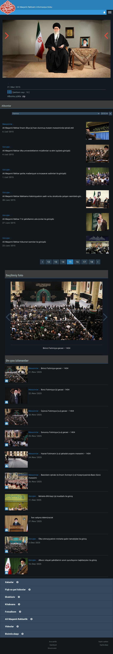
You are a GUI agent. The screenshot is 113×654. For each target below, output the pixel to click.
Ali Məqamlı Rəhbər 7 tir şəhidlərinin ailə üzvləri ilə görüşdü (28, 219)
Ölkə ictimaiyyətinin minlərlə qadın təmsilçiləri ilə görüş (62, 539)
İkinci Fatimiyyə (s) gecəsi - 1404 (55, 389)
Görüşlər (6, 147)
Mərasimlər (7, 124)
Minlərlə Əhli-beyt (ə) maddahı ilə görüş (55, 496)
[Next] (98, 261)
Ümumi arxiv (52, 648)
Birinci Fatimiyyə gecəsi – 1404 (56, 348)
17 (84, 262)
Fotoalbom (10, 611)
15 (70, 262)
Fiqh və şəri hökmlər (15, 589)
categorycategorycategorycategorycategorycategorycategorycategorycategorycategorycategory (56, 113)
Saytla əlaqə (104, 645)
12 (48, 262)
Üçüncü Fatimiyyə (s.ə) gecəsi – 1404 (57, 411)
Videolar (9, 626)
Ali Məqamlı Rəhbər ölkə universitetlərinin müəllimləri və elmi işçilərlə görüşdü (36, 151)
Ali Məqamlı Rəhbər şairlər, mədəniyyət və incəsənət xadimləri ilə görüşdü (34, 173)
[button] (109, 12)
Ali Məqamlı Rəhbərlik (16, 619)
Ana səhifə (53, 642)
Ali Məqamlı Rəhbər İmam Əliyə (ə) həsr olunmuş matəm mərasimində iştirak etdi (38, 128)
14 (63, 262)
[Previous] (42, 261)
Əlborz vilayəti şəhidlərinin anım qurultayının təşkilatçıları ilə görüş (67, 560)
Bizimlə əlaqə (12, 634)
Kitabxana (10, 604)
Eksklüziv (10, 597)
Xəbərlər (9, 582)
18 (91, 262)
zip (23, 96)
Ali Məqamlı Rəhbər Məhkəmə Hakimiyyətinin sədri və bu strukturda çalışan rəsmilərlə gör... (42, 196)
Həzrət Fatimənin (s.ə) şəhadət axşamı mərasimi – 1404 (65, 453)
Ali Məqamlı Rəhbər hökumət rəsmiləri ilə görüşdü (24, 242)
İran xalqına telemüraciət (42, 517)
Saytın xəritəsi (103, 642)
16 (77, 262)
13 (55, 262)
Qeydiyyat (53, 645)
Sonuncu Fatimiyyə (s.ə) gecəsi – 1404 (58, 432)
